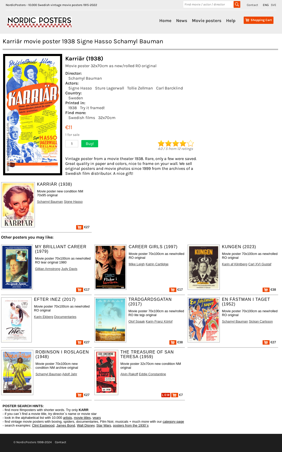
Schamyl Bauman (85, 78)
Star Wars (103, 425)
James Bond (65, 425)
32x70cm (106, 117)
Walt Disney (86, 425)
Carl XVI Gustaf (259, 264)
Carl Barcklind (169, 88)
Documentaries (65, 317)
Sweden (75, 97)
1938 (72, 107)
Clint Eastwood (43, 425)
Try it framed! (92, 107)
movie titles (82, 418)
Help (230, 20)
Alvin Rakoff (129, 374)
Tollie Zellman (140, 88)
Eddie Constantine (152, 374)
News (181, 20)
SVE (273, 5)
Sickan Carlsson (261, 321)
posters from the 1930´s (131, 425)
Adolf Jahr (69, 374)
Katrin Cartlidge (157, 264)
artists (67, 418)
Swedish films (81, 117)
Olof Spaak (136, 321)
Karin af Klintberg (234, 264)
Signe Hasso (80, 88)
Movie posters (206, 20)
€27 (83, 227)
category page (173, 421)
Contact (252, 5)
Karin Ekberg (43, 317)
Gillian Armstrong (47, 269)
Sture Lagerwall (109, 88)
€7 (177, 395)
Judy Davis (69, 269)
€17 (83, 289)
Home (165, 20)
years (97, 418)
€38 (269, 289)
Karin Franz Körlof (159, 321)
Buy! (90, 143)
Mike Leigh (137, 264)
